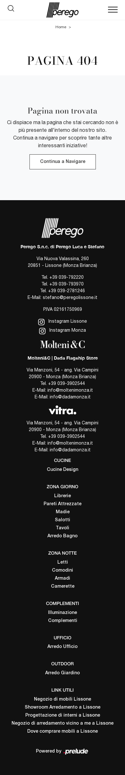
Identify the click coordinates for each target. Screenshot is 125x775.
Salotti (62, 520)
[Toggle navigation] (113, 10)
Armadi (62, 578)
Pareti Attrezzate (62, 504)
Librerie (62, 496)
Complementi (62, 621)
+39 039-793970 (66, 283)
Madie (63, 512)
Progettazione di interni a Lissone (62, 715)
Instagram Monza (62, 331)
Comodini (62, 570)
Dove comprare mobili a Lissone (62, 731)
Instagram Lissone (62, 322)
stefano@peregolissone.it (70, 297)
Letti (62, 562)
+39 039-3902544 (66, 383)
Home (60, 27)
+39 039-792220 (66, 277)
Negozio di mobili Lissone (62, 699)
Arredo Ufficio (62, 647)
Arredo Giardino (62, 673)
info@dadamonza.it (70, 396)
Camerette (62, 586)
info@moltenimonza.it (70, 390)
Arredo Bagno (62, 536)
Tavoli (62, 528)
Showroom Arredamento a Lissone (62, 707)
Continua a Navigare (62, 162)
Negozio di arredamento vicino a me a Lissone (62, 723)
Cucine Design (62, 470)
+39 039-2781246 (66, 290)
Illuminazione (62, 613)
